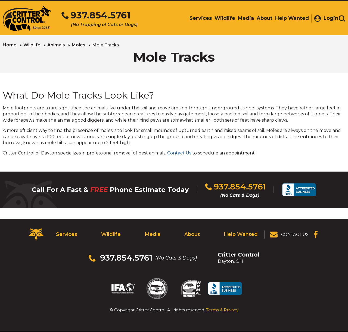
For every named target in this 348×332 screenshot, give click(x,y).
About (192, 234)
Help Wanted (241, 234)
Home (10, 45)
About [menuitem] (262, 18)
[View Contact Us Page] (289, 234)
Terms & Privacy (222, 309)
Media (152, 234)
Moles (78, 45)
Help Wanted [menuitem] (290, 18)
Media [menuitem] (244, 18)
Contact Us (179, 153)
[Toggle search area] (342, 18)
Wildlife (32, 45)
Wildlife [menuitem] (222, 18)
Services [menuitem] (198, 18)
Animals (56, 45)
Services (66, 234)
